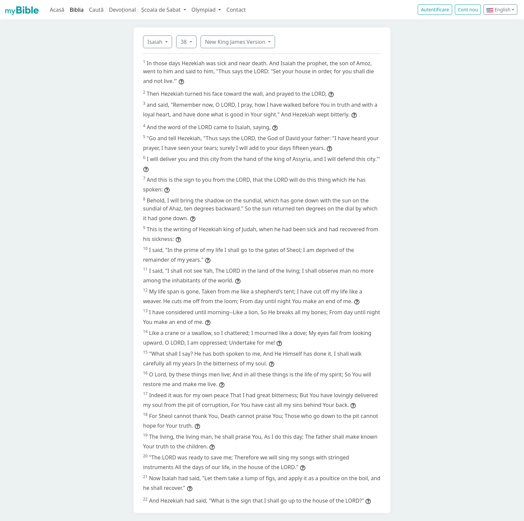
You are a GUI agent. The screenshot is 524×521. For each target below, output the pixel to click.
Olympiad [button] (204, 9)
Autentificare (435, 9)
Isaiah (155, 42)
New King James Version (236, 42)
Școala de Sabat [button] (161, 9)
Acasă (57, 9)
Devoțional (122, 9)
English (498, 9)
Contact (236, 9)
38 (184, 42)
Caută (96, 9)
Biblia (77, 9)
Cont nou (468, 9)
